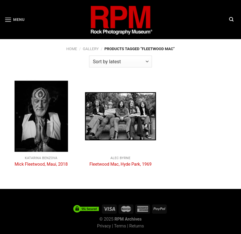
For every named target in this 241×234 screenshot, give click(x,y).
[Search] (231, 19)
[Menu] (14, 19)
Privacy (104, 226)
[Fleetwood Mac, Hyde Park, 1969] (120, 116)
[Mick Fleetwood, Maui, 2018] (41, 116)
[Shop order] (120, 61)
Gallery (91, 49)
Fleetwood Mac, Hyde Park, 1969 (120, 164)
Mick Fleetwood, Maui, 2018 (41, 164)
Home (71, 49)
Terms (120, 226)
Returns (136, 226)
